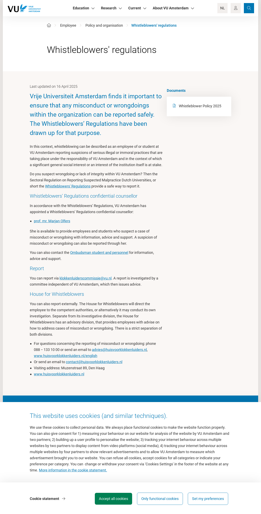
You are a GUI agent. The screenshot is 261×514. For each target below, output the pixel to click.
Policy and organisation (104, 25)
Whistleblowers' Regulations (68, 186)
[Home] (49, 25)
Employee (68, 25)
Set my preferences (208, 498)
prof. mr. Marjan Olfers (52, 221)
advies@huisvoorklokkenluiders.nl (119, 349)
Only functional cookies (160, 498)
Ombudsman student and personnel (99, 252)
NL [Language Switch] (222, 8)
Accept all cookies (113, 498)
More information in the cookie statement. (73, 470)
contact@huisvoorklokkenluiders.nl (94, 362)
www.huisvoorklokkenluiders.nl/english (65, 356)
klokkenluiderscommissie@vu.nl (86, 278)
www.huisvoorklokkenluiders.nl (59, 374)
